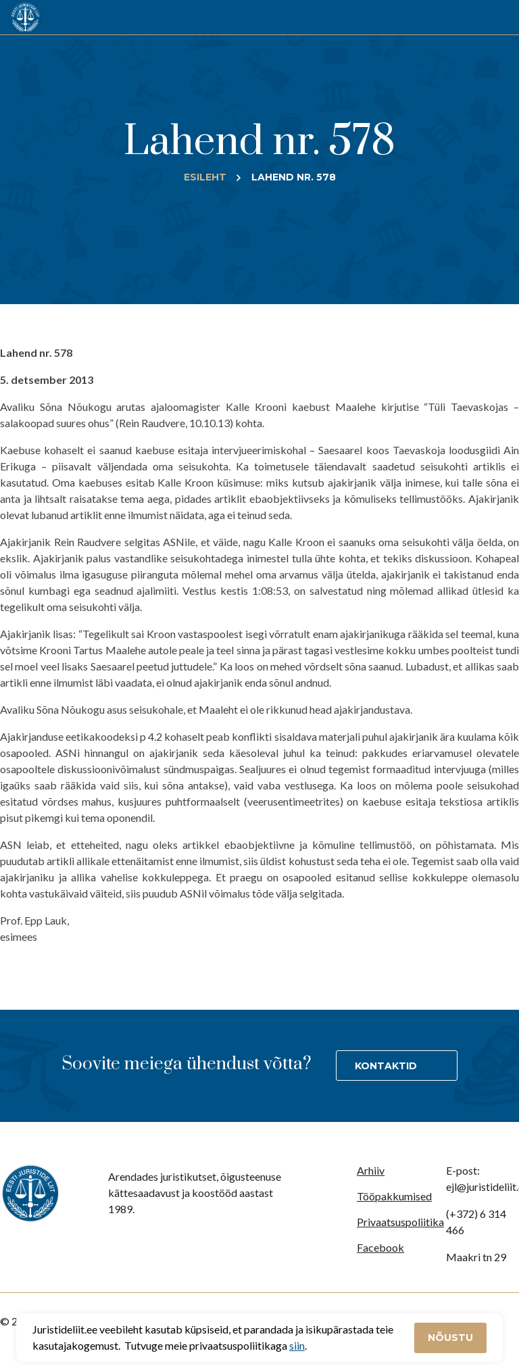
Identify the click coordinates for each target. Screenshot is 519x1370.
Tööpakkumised (394, 1196)
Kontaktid (386, 1066)
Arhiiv (371, 1170)
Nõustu (450, 1337)
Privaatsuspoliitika (400, 1221)
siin (297, 1345)
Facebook (380, 1247)
